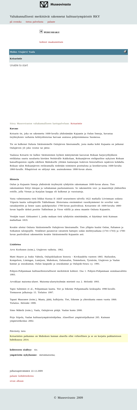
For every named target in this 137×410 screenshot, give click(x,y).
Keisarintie (76, 123)
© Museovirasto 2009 (68, 397)
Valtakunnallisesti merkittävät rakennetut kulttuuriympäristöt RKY (55, 16)
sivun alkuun (17, 381)
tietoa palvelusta (34, 21)
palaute (51, 21)
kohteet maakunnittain (51, 42)
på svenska (16, 21)
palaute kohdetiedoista (22, 376)
